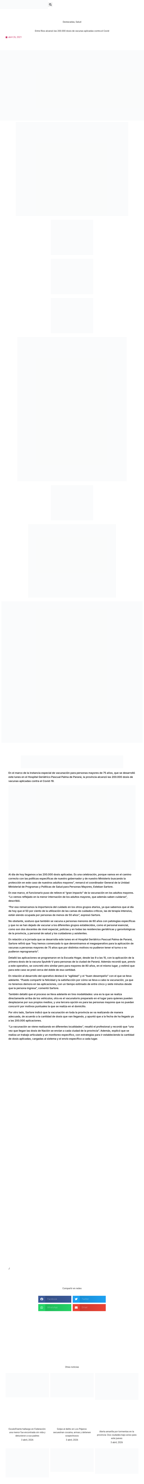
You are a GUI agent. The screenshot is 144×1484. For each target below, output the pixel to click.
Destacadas (69, 22)
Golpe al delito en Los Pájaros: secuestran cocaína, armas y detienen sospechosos (72, 1432)
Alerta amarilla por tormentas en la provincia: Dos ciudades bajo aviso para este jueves (117, 1435)
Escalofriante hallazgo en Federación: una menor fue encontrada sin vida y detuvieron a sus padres (27, 1432)
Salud (78, 22)
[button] (50, 4)
